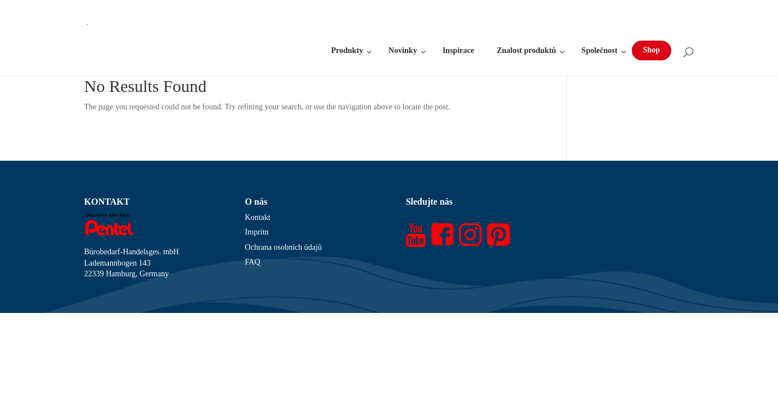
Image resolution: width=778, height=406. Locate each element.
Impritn (257, 232)
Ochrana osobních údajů (283, 247)
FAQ (252, 262)
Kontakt (257, 217)
